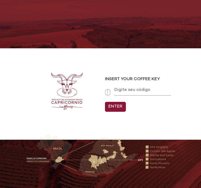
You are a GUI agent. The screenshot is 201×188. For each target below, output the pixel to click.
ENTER (115, 106)
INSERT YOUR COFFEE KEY (132, 79)
